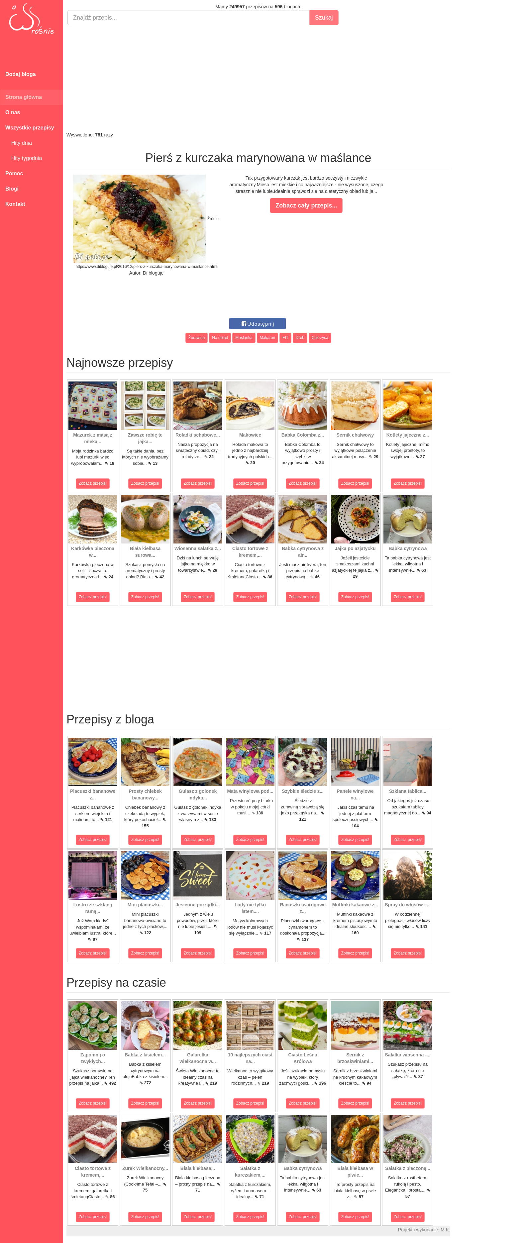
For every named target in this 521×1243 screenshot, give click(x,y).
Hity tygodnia (23, 158)
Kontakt (15, 204)
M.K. (445, 1229)
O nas (12, 112)
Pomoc (14, 173)
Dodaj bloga (20, 74)
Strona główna (23, 97)
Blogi (12, 189)
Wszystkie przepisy (29, 127)
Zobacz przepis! (93, 483)
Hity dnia (18, 143)
